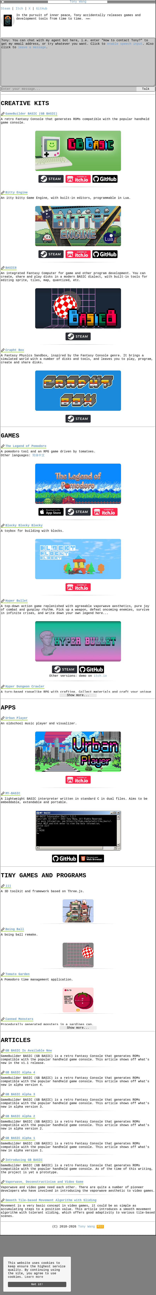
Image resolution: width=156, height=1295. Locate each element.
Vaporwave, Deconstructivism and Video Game (44, 1235)
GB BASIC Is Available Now (28, 1085)
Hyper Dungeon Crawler (24, 707)
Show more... (78, 716)
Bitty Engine (16, 197)
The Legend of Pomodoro (25, 460)
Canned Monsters (19, 1052)
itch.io (100, 696)
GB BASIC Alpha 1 (20, 1185)
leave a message (32, 50)
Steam (5, 9)
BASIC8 (11, 274)
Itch (19, 9)
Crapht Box (14, 359)
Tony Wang (78, 2)
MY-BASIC (12, 818)
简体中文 (38, 470)
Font (88, 21)
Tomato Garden (17, 1005)
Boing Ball (14, 959)
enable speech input (124, 46)
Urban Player (16, 741)
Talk (145, 90)
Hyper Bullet (16, 618)
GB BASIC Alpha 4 (20, 1110)
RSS (100, 1286)
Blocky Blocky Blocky (24, 541)
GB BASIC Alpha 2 (20, 1160)
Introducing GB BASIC (24, 1210)
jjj (8, 914)
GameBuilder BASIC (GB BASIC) (31, 116)
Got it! (37, 1284)
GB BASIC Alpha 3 (20, 1135)
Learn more (34, 1276)
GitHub (41, 9)
